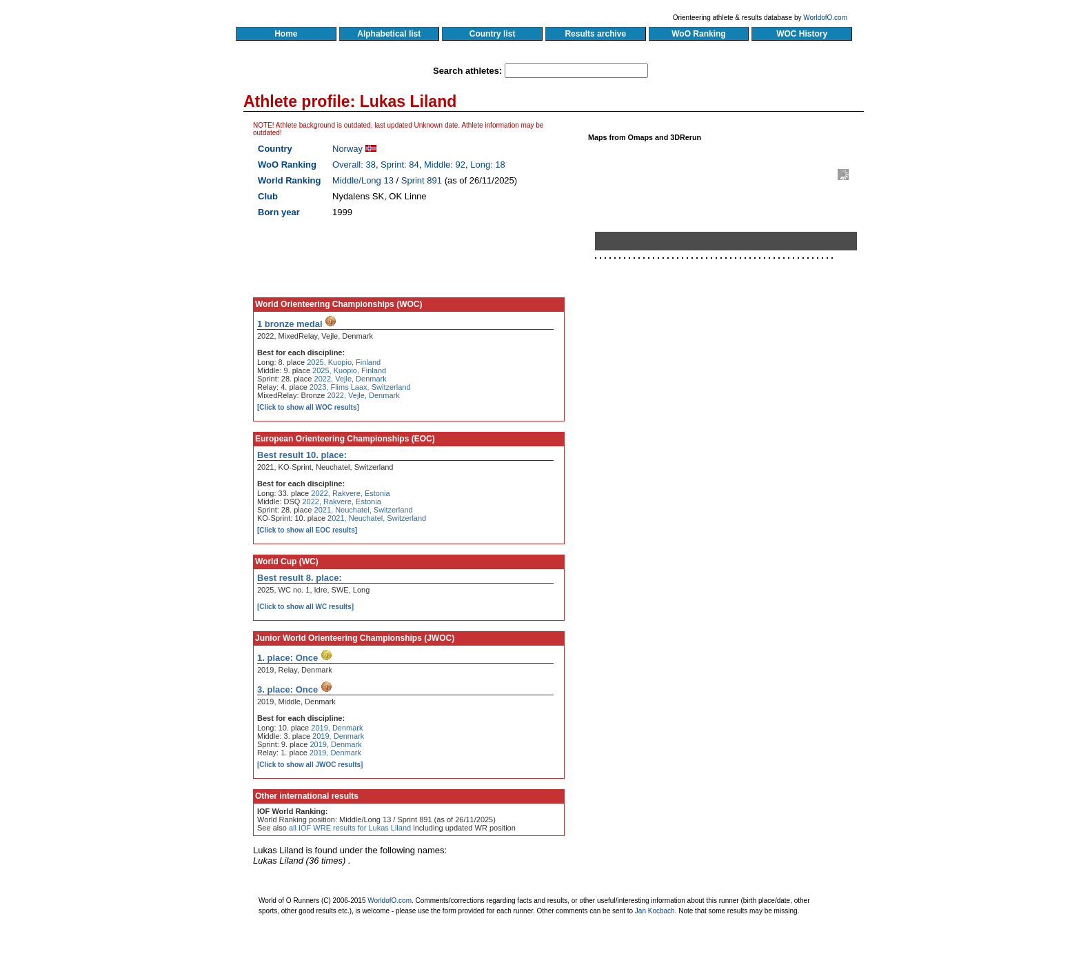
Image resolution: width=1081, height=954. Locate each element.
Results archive (595, 34)
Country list (492, 34)
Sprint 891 (421, 180)
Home (286, 34)
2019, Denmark (337, 728)
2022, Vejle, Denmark (350, 379)
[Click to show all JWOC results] (310, 764)
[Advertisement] (731, 422)
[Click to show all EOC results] (307, 530)
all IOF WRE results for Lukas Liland (350, 828)
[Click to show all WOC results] (308, 407)
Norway (347, 148)
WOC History (801, 34)
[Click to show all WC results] (305, 606)
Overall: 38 (354, 164)
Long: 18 (487, 164)
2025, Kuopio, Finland (344, 362)
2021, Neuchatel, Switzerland (363, 510)
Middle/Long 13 (363, 180)
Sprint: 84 (400, 164)
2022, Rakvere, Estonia (350, 493)
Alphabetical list (389, 34)
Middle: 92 (444, 164)
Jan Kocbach (655, 911)
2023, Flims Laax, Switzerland (360, 387)
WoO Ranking (699, 34)
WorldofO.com (825, 17)
